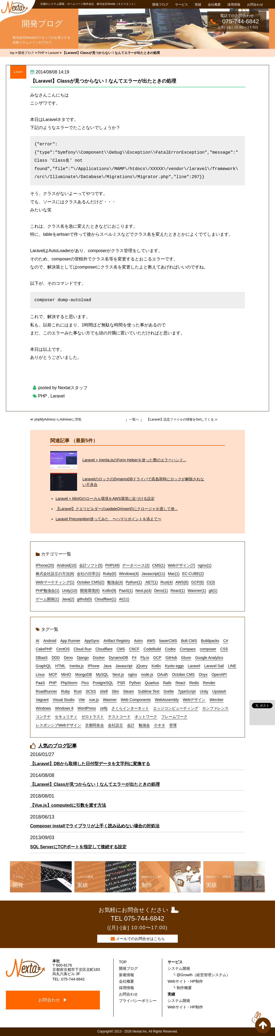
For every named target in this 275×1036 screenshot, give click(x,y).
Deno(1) (161, 590)
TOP (123, 962)
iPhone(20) (45, 565)
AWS (151, 641)
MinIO (66, 674)
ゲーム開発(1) (47, 599)
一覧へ (134, 419)
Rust (78, 691)
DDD (56, 657)
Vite (82, 700)
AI (37, 641)
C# (225, 641)
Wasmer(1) (197, 590)
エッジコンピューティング (175, 708)
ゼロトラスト (92, 716)
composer (208, 649)
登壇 (173, 725)
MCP (53, 674)
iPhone (94, 666)
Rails (167, 683)
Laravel (18, 71)
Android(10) (67, 565)
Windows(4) (129, 574)
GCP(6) (197, 582)
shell (104, 691)
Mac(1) (174, 574)
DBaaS (42, 657)
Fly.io (144, 657)
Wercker (216, 700)
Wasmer (110, 700)
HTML (60, 666)
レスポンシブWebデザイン (58, 725)
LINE (232, 666)
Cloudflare (104, 649)
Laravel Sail (214, 666)
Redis (194, 683)
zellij (103, 708)
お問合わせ (255, 4)
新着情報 (126, 975)
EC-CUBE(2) (193, 574)
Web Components (136, 700)
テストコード (119, 716)
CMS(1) (158, 565)
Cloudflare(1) (105, 599)
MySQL (102, 674)
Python (135, 683)
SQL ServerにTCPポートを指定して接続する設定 (78, 847)
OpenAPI (219, 674)
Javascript (123, 666)
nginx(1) (204, 565)
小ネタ (159, 725)
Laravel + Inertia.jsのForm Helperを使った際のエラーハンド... (134, 460)
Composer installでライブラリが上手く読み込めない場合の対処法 (95, 826)
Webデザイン (194, 700)
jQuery (141, 666)
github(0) (84, 599)
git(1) (213, 590)
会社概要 (214, 4)
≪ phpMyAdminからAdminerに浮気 (55, 419)
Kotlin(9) (109, 590)
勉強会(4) (115, 582)
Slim (115, 691)
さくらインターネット (130, 708)
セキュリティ (66, 716)
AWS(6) (181, 582)
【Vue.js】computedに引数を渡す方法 (68, 805)
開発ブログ (160, 4)
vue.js (94, 700)
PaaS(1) (126, 590)
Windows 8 (64, 708)
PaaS (40, 683)
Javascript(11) (153, 574)
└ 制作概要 (182, 988)
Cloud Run (82, 649)
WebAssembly (167, 700)
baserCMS (168, 641)
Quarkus (152, 683)
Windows (43, 708)
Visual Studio (63, 700)
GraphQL (43, 666)
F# (134, 657)
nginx (132, 674)
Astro (138, 641)
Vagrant (42, 700)
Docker (99, 657)
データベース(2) (135, 565)
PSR (121, 683)
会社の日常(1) (88, 574)
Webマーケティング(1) (55, 582)
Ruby (65, 691)
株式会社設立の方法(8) (55, 574)
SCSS (91, 691)
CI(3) (211, 582)
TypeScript (187, 691)
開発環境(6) (90, 590)
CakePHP (44, 649)
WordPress (86, 708)
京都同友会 (94, 725)
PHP (42, 396)
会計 (131, 725)
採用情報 (233, 4)
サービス (181, 4)
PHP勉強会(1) (47, 590)
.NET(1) (151, 582)
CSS (224, 649)
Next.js (118, 674)
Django (83, 657)
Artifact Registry (116, 641)
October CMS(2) (90, 582)
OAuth (162, 674)
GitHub (171, 657)
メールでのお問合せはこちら (140, 939)
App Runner (70, 641)
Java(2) (68, 599)
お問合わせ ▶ (52, 1000)
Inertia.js (77, 666)
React (180, 683)
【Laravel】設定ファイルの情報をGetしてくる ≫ (182, 419)
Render (209, 683)
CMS (121, 649)
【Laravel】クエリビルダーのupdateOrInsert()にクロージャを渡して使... (117, 509)
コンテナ (43, 716)
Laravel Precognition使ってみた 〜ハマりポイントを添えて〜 (108, 519)
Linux (40, 674)
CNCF (134, 649)
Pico (85, 683)
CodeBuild (152, 649)
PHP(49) (112, 565)
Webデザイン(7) (181, 565)
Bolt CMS (189, 641)
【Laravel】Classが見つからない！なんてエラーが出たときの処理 (103, 81)
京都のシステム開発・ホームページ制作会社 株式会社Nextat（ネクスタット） (88, 3)
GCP (157, 657)
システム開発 (179, 968)
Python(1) (134, 582)
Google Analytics (209, 657)
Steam (128, 691)
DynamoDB (118, 657)
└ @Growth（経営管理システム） (201, 975)
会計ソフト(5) (91, 565)
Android (49, 641)
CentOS (63, 649)
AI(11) (124, 599)
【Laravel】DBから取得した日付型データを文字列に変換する (90, 763)
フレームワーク (174, 716)
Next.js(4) (143, 590)
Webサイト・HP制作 (185, 981)
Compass (188, 649)
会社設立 (115, 725)
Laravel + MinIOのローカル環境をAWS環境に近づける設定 (105, 498)
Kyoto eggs (174, 666)
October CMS (183, 674)
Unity (204, 691)
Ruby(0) (109, 574)
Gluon (186, 657)
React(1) (178, 590)
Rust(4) (166, 582)
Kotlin (156, 666)
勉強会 (144, 725)
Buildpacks (210, 641)
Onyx (203, 674)
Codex (170, 649)
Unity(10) (69, 590)
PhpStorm (69, 683)
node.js (147, 674)
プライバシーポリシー (138, 1000)
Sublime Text (149, 691)
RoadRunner (46, 691)
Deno (68, 657)
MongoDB (83, 674)
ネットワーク (146, 716)
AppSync (91, 641)
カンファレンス (215, 708)
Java (107, 666)
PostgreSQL (103, 683)
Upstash (219, 691)
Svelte (169, 691)
